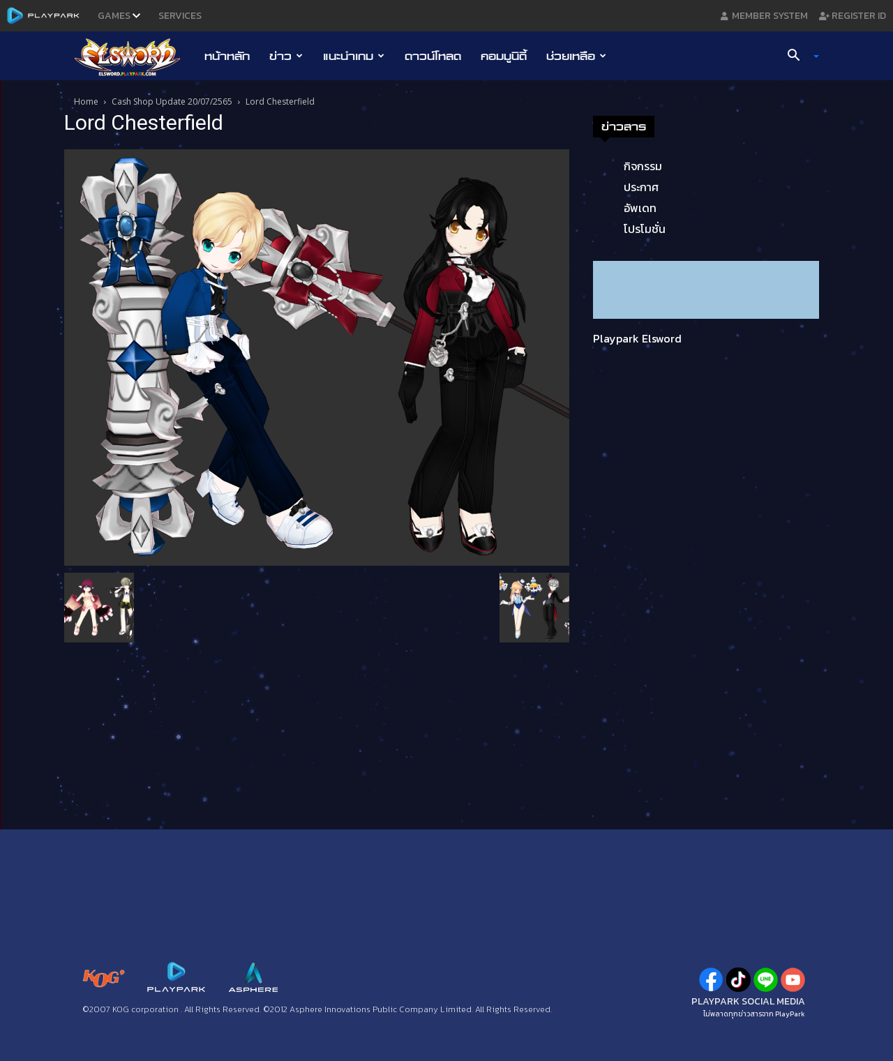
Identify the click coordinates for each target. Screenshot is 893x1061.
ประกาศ (641, 187)
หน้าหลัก (227, 56)
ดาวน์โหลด (433, 56)
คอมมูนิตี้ (504, 56)
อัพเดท (640, 208)
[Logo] (134, 56)
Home (86, 101)
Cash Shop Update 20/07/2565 (172, 101)
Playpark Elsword (637, 338)
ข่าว (286, 56)
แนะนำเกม (353, 56)
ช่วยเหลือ (576, 56)
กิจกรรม (643, 166)
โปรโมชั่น (645, 228)
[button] (798, 56)
